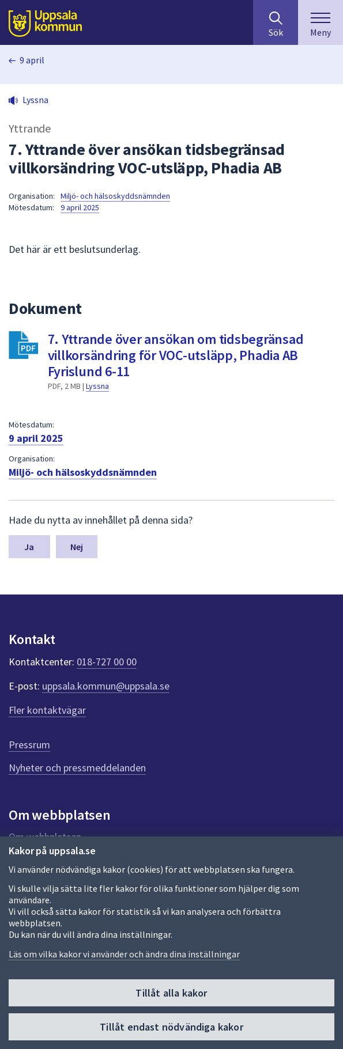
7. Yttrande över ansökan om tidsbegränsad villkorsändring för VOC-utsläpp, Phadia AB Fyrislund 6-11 (176, 355)
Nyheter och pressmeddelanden (77, 767)
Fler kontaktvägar (47, 710)
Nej (76, 546)
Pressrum (29, 744)
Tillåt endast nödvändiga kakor (171, 1026)
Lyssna (97, 386)
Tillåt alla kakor (171, 992)
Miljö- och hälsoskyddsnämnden (115, 196)
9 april (32, 60)
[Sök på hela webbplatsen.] (275, 22)
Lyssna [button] (35, 99)
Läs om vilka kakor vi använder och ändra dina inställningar (124, 954)
